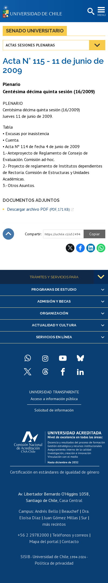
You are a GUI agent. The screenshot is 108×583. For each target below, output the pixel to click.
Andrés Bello (46, 511)
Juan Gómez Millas (61, 517)
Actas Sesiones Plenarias (30, 45)
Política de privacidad (54, 563)
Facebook (80, 248)
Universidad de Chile (50, 556)
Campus (26, 511)
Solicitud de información (54, 410)
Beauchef (70, 511)
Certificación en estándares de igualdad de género (54, 472)
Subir (8, 234)
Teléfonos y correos (70, 535)
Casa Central (70, 500)
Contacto (70, 541)
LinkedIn (90, 248)
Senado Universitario (35, 30)
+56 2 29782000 (33, 535)
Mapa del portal (43, 541)
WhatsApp (101, 248)
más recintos (54, 524)
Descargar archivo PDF (38, 209)
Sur (84, 517)
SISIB (25, 556)
